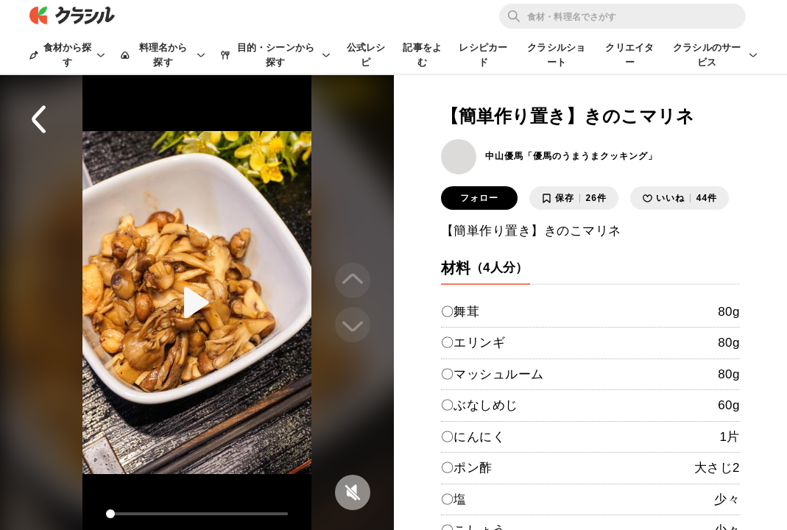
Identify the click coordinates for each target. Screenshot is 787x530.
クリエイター (629, 55)
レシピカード (483, 55)
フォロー (479, 198)
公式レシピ (366, 55)
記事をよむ (422, 55)
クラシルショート (556, 55)
